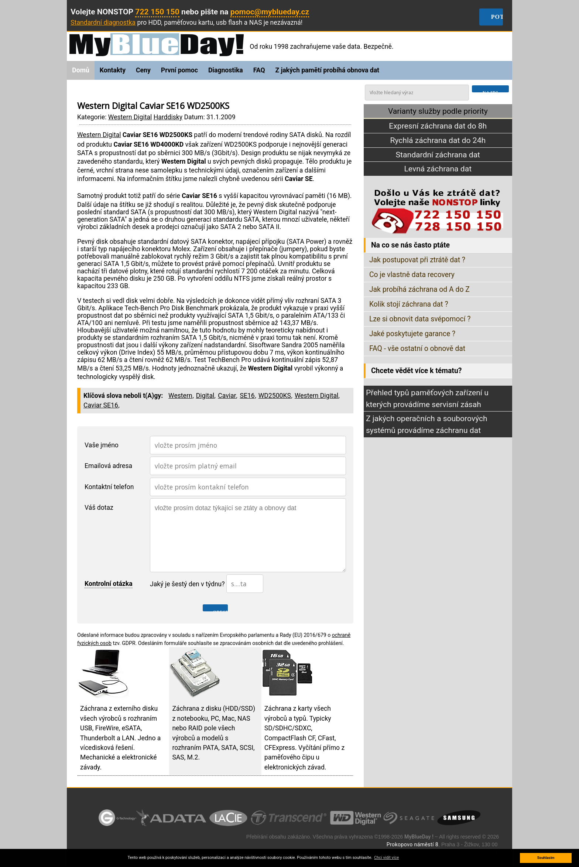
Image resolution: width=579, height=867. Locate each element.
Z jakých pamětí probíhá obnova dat (327, 70)
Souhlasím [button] (546, 858)
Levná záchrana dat (438, 169)
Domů (80, 70)
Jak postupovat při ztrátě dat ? (417, 260)
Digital (205, 395)
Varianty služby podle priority (438, 111)
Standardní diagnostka (103, 22)
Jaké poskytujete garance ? (412, 334)
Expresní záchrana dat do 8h (438, 126)
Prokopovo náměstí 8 (412, 844)
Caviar (227, 395)
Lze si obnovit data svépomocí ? (420, 319)
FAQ (259, 70)
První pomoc (179, 70)
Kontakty (113, 70)
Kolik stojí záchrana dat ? (408, 304)
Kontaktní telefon (109, 487)
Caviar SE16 (100, 405)
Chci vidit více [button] (386, 857)
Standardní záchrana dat (438, 154)
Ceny (143, 70)
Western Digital (130, 117)
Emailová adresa (108, 466)
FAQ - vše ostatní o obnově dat (417, 348)
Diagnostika (225, 70)
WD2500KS (274, 395)
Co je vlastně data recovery (412, 274)
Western (180, 395)
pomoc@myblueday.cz (269, 11)
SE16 (247, 395)
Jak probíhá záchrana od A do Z (419, 289)
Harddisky (168, 117)
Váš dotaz (99, 507)
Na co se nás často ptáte (410, 245)
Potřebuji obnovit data (497, 16)
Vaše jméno (102, 445)
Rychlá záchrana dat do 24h (438, 140)
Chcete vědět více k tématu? (416, 370)
